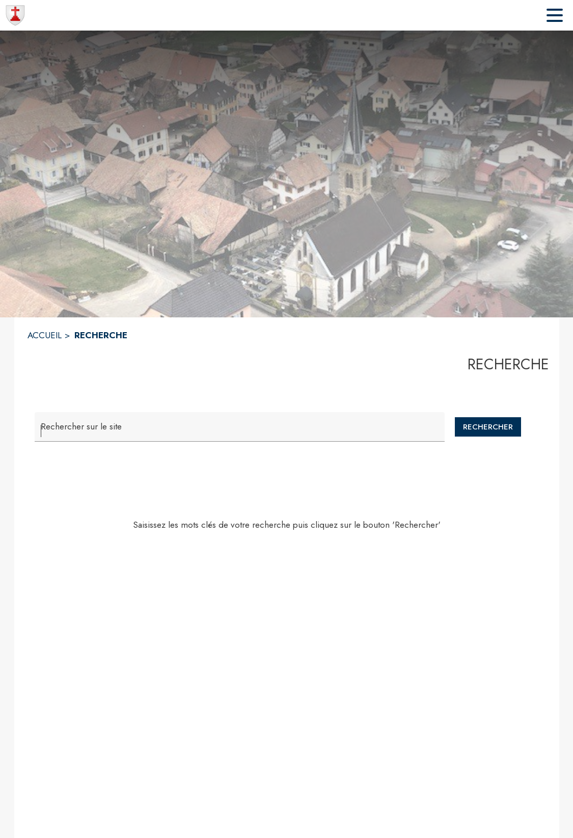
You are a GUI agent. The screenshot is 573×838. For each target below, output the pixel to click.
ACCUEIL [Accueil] (45, 335)
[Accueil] (15, 15)
